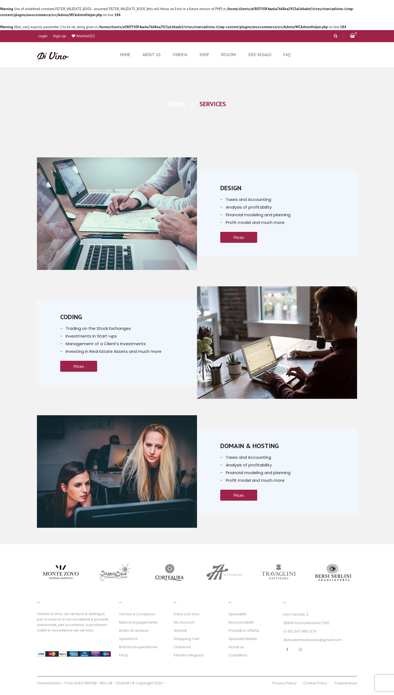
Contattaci (237, 655)
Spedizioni (128, 638)
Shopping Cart (186, 638)
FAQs (123, 655)
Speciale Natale (242, 638)
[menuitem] (125, 54)
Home (176, 104)
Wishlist (83, 36)
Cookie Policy (315, 683)
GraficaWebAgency (183, 683)
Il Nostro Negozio (189, 655)
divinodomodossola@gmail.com (312, 639)
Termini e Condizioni (137, 614)
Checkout (182, 647)
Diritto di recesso (134, 630)
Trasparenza (345, 683)
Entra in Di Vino (186, 614)
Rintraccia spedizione (138, 647)
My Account (184, 622)
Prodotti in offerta (243, 630)
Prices (238, 237)
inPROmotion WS (51, 689)
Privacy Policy (284, 683)
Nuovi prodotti (240, 622)
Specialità (237, 614)
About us (236, 647)
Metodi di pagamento (138, 622)
